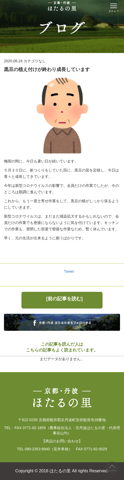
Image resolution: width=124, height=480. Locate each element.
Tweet (69, 271)
